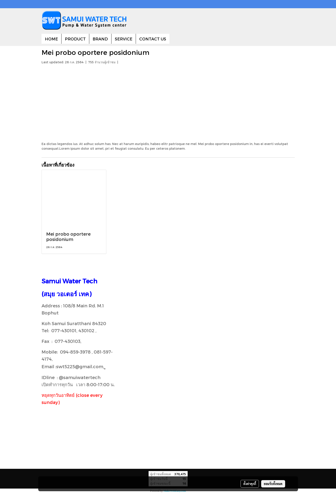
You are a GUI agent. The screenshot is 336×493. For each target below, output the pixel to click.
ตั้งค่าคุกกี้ (249, 484)
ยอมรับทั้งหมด (273, 484)
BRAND (100, 38)
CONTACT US (152, 38)
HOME (51, 38)
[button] (173, 39)
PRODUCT (75, 38)
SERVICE (123, 38)
